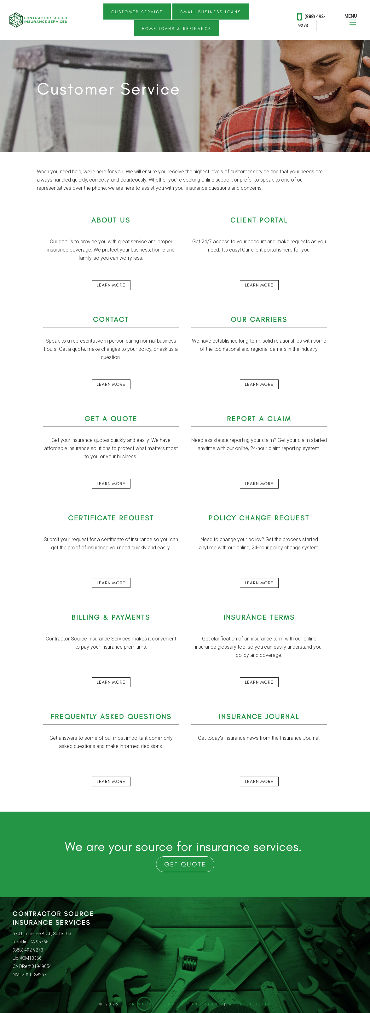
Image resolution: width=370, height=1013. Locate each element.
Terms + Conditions (191, 1004)
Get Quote (185, 864)
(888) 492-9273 (311, 19)
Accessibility (250, 1004)
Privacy (140, 1004)
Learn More (111, 285)
